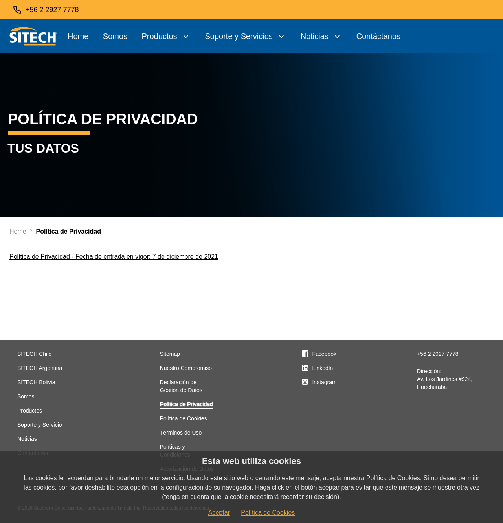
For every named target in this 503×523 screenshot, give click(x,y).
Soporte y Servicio (39, 425)
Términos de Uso (181, 432)
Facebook (324, 354)
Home (78, 36)
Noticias (315, 36)
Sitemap (170, 354)
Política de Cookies (183, 418)
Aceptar (219, 512)
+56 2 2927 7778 (438, 354)
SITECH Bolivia (36, 382)
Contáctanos (378, 36)
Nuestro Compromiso (186, 368)
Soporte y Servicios (238, 36)
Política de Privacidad (186, 404)
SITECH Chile (34, 354)
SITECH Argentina (39, 368)
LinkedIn (322, 368)
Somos (115, 36)
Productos (159, 36)
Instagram (324, 382)
